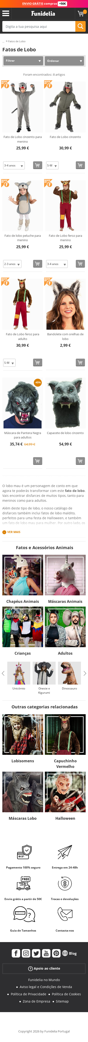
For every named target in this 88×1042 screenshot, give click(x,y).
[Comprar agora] (37, 165)
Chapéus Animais (22, 601)
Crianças (23, 653)
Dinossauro (69, 688)
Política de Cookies (66, 994)
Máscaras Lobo (23, 818)
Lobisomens (22, 760)
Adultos (65, 653)
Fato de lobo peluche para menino (22, 237)
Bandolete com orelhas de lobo (65, 336)
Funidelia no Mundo (44, 980)
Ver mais (13, 532)
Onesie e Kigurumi (44, 690)
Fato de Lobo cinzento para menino (23, 139)
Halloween (65, 818)
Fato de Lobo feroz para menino (65, 237)
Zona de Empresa (36, 1001)
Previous (3, 673)
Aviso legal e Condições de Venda (46, 987)
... (3, 41)
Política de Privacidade (28, 994)
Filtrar (10, 61)
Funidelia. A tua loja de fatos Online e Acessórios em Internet (43, 13)
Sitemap (62, 1001)
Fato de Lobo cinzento (65, 137)
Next (85, 673)
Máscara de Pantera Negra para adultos (22, 435)
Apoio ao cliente (44, 968)
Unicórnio (18, 688)
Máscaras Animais (65, 601)
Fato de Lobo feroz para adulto (22, 336)
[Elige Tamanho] (14, 165)
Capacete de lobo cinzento (65, 433)
